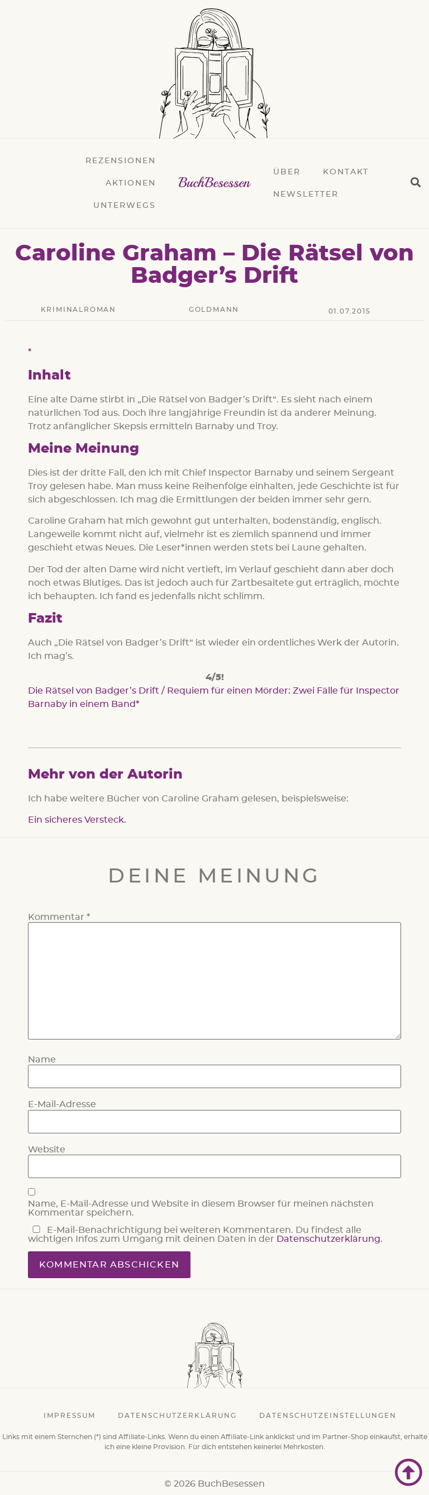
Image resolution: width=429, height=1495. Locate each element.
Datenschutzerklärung (328, 1239)
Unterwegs (124, 206)
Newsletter (306, 194)
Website (46, 1149)
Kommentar (59, 917)
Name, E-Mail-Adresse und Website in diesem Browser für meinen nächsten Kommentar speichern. (201, 1208)
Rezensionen (120, 161)
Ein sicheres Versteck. (77, 819)
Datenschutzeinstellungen (328, 1415)
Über (287, 172)
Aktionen (131, 183)
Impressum (70, 1415)
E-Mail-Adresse (62, 1104)
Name (42, 1059)
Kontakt (346, 172)
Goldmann (214, 309)
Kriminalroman (78, 309)
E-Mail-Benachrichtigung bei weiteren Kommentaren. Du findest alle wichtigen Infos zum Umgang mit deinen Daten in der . (205, 1235)
